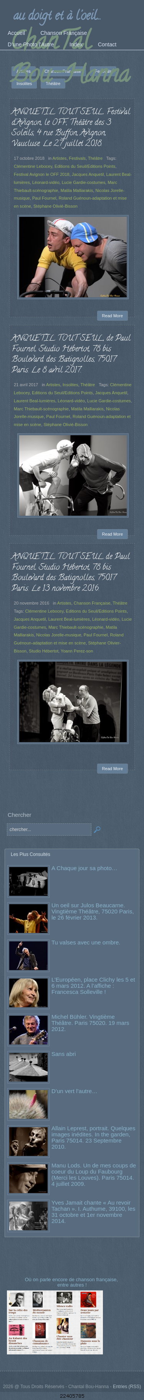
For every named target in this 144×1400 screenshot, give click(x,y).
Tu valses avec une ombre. (86, 942)
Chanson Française (92, 603)
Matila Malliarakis (77, 190)
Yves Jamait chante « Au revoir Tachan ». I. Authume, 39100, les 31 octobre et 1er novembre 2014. (93, 1211)
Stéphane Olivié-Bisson (55, 206)
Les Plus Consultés (30, 854)
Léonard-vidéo (46, 182)
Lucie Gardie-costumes (84, 182)
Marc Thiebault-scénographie (41, 409)
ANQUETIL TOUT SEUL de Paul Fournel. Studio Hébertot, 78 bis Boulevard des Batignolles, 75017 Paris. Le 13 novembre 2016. (71, 573)
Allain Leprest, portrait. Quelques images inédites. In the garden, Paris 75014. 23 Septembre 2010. (93, 1137)
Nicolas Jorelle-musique (58, 635)
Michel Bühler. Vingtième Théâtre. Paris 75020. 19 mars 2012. (90, 1022)
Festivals (77, 158)
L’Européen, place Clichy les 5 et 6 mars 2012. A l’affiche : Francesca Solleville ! (93, 985)
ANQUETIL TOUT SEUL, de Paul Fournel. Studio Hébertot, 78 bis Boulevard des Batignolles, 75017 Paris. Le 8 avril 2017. (71, 354)
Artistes (60, 158)
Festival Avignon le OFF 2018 (42, 174)
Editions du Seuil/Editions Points (85, 166)
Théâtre (95, 158)
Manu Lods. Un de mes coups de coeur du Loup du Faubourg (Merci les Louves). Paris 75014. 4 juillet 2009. (93, 1174)
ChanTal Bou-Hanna (70, 60)
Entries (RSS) (127, 1386)
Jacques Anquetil (88, 174)
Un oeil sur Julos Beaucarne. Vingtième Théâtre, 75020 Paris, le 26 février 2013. (92, 911)
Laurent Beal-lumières (34, 400)
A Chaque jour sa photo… (84, 868)
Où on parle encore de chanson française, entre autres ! (72, 1282)
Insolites (70, 384)
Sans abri (63, 1054)
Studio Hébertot (43, 651)
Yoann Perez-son (77, 651)
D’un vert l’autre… (74, 1091)
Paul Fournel (44, 198)
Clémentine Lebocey (33, 166)
